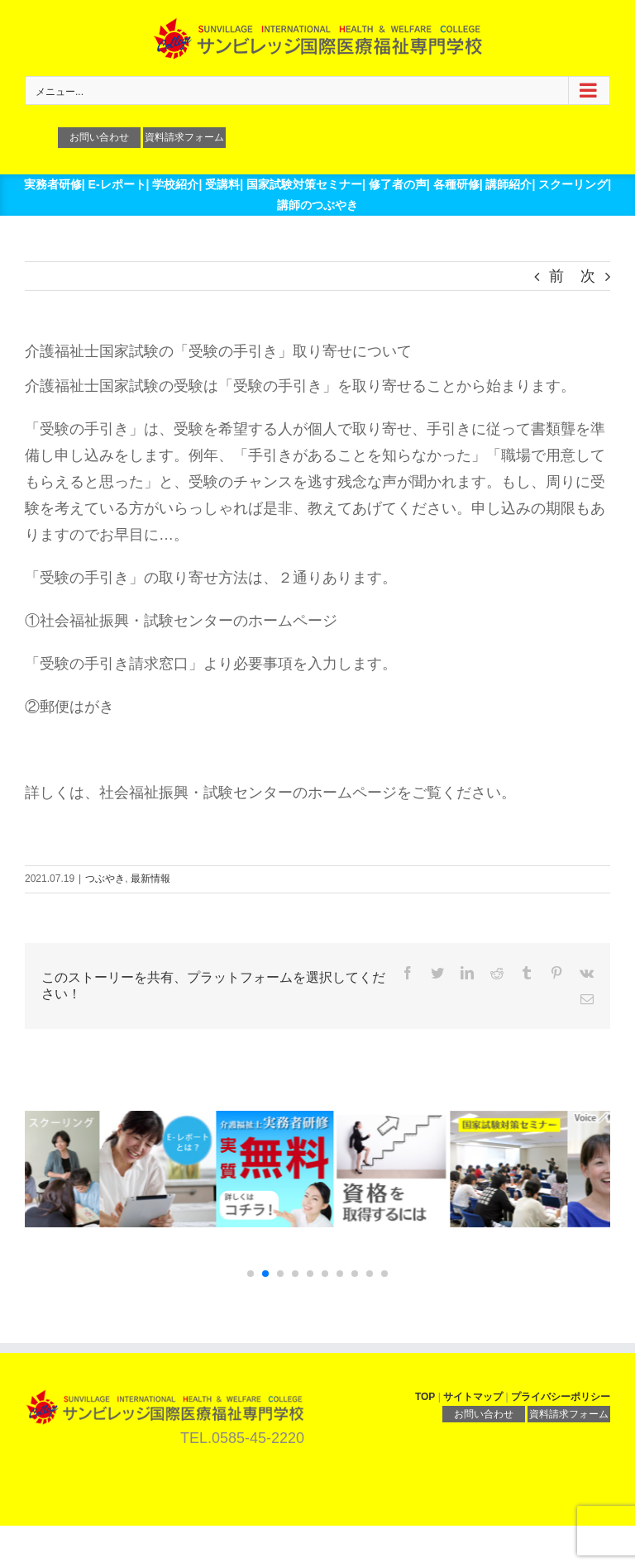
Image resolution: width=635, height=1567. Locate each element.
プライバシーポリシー (560, 1397)
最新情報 (150, 878)
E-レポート (117, 184)
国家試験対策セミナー (304, 184)
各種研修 (456, 184)
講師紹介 (508, 184)
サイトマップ (473, 1397)
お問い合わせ (99, 137)
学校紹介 (175, 184)
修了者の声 (398, 184)
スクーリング (573, 184)
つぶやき (105, 878)
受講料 (222, 184)
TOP (425, 1397)
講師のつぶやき (317, 205)
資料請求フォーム (184, 137)
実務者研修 (53, 184)
